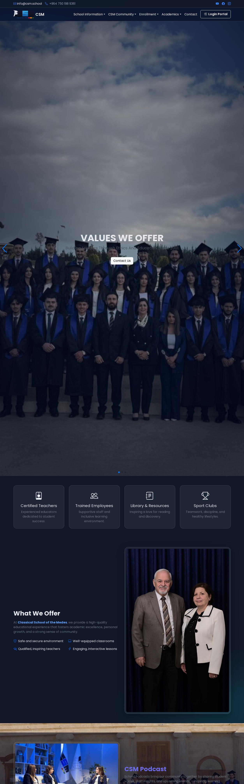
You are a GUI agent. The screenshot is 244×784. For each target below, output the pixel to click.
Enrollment (147, 14)
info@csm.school (29, 4)
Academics (170, 14)
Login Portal (215, 14)
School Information (88, 14)
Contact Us (122, 260)
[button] (119, 472)
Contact (190, 14)
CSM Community (121, 14)
